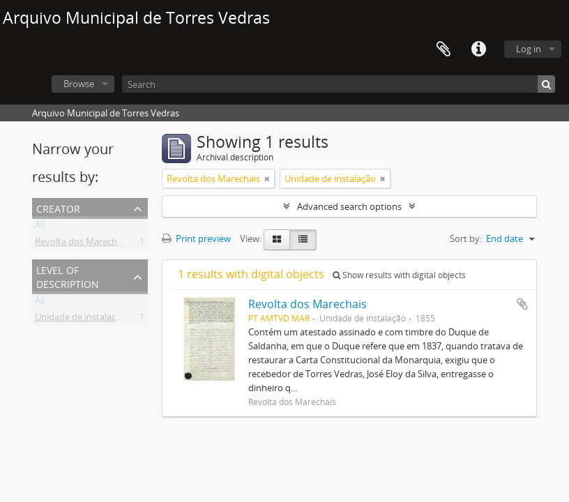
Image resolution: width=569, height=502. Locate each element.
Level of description (67, 275)
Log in (528, 49)
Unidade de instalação (80, 319)
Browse (78, 83)
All (40, 227)
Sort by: (466, 238)
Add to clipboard (522, 304)
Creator (58, 207)
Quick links (478, 49)
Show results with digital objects (399, 275)
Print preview (196, 238)
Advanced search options (349, 206)
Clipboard (443, 49)
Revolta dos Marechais (81, 244)
